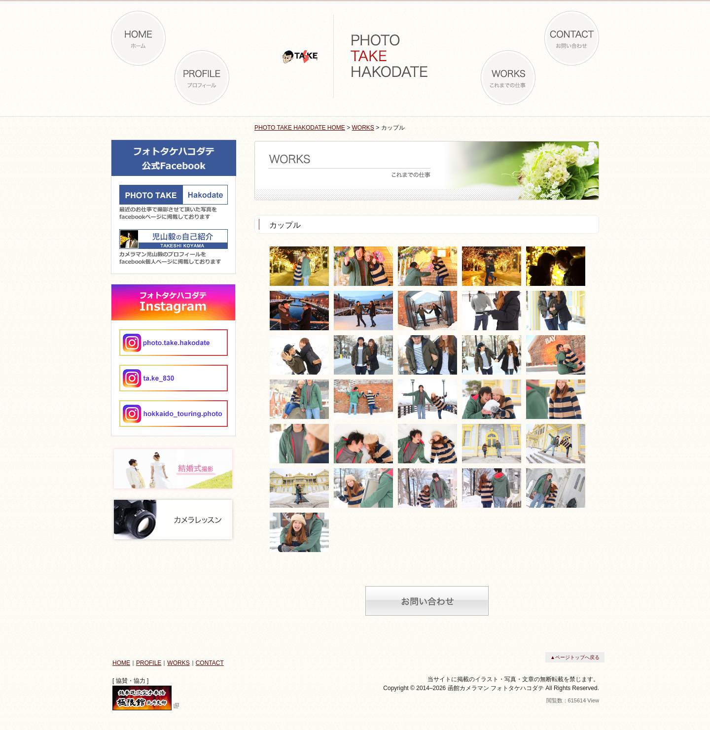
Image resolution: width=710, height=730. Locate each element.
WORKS (363, 127)
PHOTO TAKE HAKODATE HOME (299, 127)
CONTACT (210, 663)
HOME (121, 663)
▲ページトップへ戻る (575, 657)
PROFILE (148, 663)
